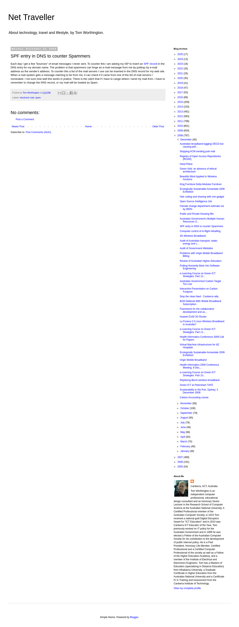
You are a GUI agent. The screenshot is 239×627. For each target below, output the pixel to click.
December (186, 139)
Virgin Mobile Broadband (193, 359)
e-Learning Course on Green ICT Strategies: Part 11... (198, 330)
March (184, 441)
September (186, 413)
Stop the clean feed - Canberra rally (199, 296)
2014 (181, 106)
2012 (181, 116)
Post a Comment (25, 119)
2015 (181, 102)
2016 (181, 97)
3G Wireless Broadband (193, 235)
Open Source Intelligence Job (196, 201)
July (182, 422)
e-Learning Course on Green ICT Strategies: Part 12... (198, 275)
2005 (181, 466)
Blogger (134, 617)
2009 (181, 130)
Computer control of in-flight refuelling (200, 231)
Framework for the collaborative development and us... (197, 310)
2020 (181, 78)
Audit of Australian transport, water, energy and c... (199, 242)
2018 (181, 87)
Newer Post (18, 126)
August (184, 417)
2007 (181, 457)
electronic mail (27, 97)
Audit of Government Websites (196, 248)
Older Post (158, 126)
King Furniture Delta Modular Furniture (201, 184)
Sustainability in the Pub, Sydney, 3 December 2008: (199, 391)
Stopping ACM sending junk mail (197, 151)
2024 (181, 59)
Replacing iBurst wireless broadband (200, 380)
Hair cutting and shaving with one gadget (202, 196)
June (183, 427)
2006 (181, 462)
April (183, 436)
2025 (181, 54)
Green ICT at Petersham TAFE (196, 385)
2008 (181, 135)
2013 (181, 111)
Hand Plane (186, 164)
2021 (181, 73)
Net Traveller (31, 17)
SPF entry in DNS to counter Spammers (201, 226)
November (186, 403)
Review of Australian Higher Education (200, 261)
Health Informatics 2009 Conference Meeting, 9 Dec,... (199, 366)
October (185, 408)
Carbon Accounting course (194, 397)
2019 (181, 83)
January (185, 451)
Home (88, 126)
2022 (181, 68)
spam (38, 97)
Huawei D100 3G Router (193, 316)
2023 (181, 63)
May (183, 432)
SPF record (150, 63)
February (185, 446)
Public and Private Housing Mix (197, 213)
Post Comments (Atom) (38, 132)
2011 (181, 121)
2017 (181, 92)
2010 (181, 125)
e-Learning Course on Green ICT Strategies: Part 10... (198, 374)
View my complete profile (187, 588)
